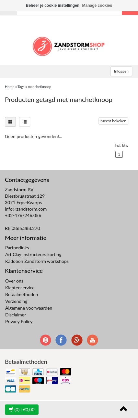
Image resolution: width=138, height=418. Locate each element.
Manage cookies (97, 5)
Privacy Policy (18, 321)
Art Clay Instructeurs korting (33, 254)
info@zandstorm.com (26, 209)
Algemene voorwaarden (28, 308)
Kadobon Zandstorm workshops (37, 261)
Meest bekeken (113, 120)
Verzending (16, 301)
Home (9, 87)
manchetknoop (39, 87)
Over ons (14, 281)
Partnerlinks (17, 247)
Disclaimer (15, 314)
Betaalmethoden (21, 294)
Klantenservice (20, 287)
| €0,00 (22, 409)
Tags (20, 87)
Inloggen (121, 71)
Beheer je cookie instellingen (52, 5)
